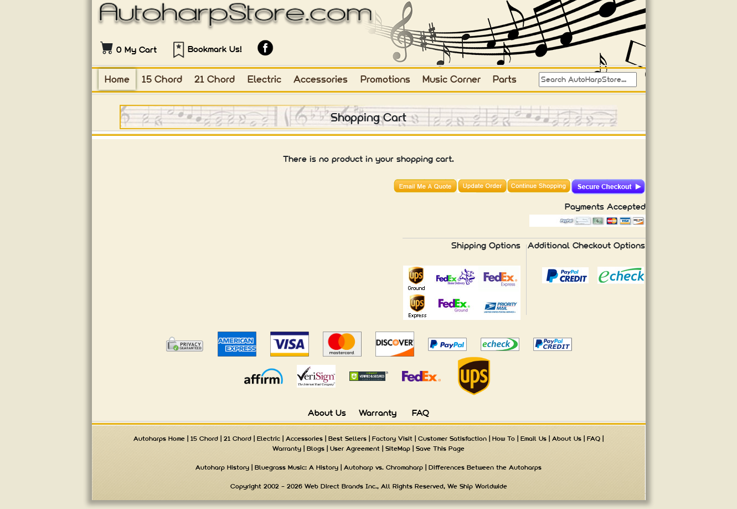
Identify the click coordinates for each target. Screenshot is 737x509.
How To (503, 438)
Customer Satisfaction (452, 438)
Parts (505, 79)
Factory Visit (392, 438)
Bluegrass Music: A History (296, 467)
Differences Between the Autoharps (485, 467)
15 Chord (162, 79)
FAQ (420, 413)
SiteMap (397, 448)
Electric (264, 79)
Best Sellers (347, 438)
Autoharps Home (159, 438)
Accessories (320, 79)
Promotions (385, 79)
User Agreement (355, 448)
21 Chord (214, 79)
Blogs (315, 448)
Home (117, 79)
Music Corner (451, 79)
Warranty (377, 413)
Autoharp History (222, 467)
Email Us (533, 438)
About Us (327, 413)
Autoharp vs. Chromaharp (383, 467)
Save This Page (440, 448)
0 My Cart (136, 49)
